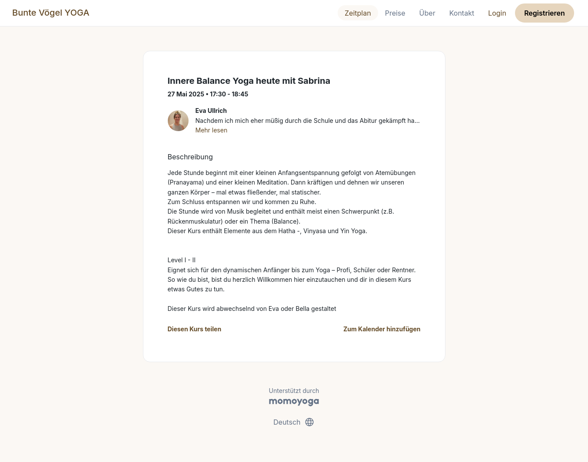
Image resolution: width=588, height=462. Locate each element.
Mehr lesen (212, 130)
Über (427, 13)
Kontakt (461, 13)
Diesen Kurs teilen (195, 329)
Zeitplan (358, 13)
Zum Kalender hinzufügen (381, 329)
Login (497, 13)
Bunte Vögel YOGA (51, 12)
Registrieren (544, 13)
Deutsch (294, 422)
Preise (395, 13)
